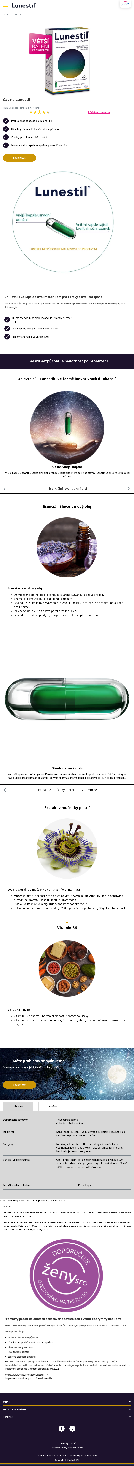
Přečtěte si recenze (99, 112)
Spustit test (19, 1085)
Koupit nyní (19, 157)
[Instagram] (72, 1429)
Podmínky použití (67, 1443)
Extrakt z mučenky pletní (56, 790)
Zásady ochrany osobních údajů (67, 1447)
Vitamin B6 (89, 790)
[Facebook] (62, 1429)
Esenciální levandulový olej (67, 488)
